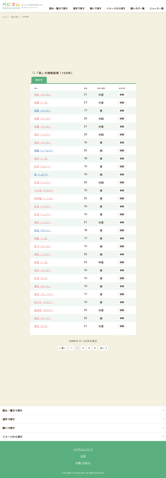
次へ (103, 348)
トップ (4, 17)
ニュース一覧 (157, 5)
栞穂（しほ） (41, 262)
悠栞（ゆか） (41, 326)
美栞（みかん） (43, 286)
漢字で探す (79, 5)
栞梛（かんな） (43, 126)
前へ (62, 348)
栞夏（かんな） (43, 118)
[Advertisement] (83, 44)
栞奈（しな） (41, 158)
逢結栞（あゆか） (44, 310)
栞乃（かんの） (43, 246)
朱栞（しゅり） (43, 214)
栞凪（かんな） (43, 142)
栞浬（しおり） (43, 182)
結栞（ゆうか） (43, 318)
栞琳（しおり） (43, 254)
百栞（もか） (41, 278)
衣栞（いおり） (43, 206)
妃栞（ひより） (43, 166)
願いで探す (96, 5)
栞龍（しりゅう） (44, 150)
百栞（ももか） (43, 270)
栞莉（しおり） (43, 134)
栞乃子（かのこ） (44, 302)
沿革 (83, 456)
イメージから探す (116, 5)
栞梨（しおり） (43, 222)
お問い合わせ (83, 463)
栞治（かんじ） (43, 230)
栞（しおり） (41, 174)
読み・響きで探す (58, 5)
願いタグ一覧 (137, 5)
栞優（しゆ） (41, 102)
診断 (122, 94)
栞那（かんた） (43, 110)
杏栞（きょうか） (44, 294)
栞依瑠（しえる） (44, 198)
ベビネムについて (83, 449)
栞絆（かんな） (43, 94)
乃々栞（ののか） (44, 190)
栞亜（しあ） (41, 238)
